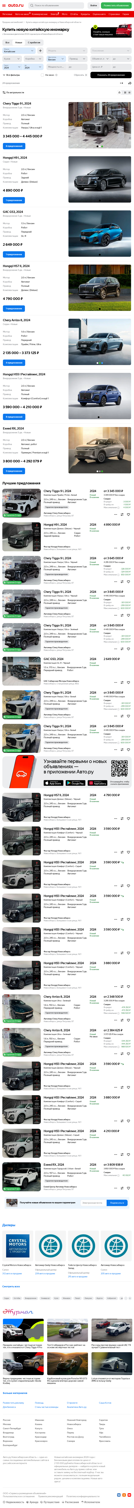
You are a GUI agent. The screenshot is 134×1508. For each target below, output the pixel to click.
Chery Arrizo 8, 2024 (16, 320)
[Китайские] (19, 50)
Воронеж (8, 1441)
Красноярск (41, 1441)
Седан (6, 1298)
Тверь (102, 1424)
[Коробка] (33, 59)
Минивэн (66, 1298)
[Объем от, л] (100, 59)
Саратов (103, 1420)
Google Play (75, 783)
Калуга (38, 1428)
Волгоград (8, 1437)
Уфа (101, 1432)
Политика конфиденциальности (82, 1496)
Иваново (39, 1420)
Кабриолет (111, 1298)
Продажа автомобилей (12, 22)
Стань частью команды (46, 1407)
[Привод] (78, 59)
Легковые (7, 14)
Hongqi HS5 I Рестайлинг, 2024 (24, 374)
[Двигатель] (56, 59)
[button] (130, 83)
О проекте (72, 1403)
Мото (64, 14)
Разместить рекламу (13, 1403)
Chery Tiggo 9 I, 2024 (17, 103)
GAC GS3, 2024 (13, 212)
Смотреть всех (11, 1286)
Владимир (8, 1432)
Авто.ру (16, 5)
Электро (54, 14)
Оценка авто (99, 14)
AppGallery (97, 783)
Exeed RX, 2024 (13, 428)
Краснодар (40, 1437)
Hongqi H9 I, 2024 (15, 157)
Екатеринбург (10, 1445)
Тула (101, 1428)
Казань (38, 1424)
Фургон (100, 1298)
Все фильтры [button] (11, 75)
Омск (70, 1428)
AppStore (53, 783)
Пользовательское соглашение (19, 1496)
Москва (7, 1424)
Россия (6, 1420)
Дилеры (8, 1225)
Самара (71, 1441)
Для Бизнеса (9, 1407)
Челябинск (105, 1437)
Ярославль (104, 1441)
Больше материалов (15, 1393)
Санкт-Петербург (12, 1428)
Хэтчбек (17, 1298)
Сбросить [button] (81, 75)
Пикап (77, 1298)
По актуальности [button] (13, 92)
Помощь (39, 1403)
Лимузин (88, 1298)
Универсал (45, 1298)
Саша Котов (105, 1403)
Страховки (114, 14)
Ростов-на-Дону (75, 1437)
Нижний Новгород (76, 1420)
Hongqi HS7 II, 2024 (16, 266)
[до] (121, 59)
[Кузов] (12, 59)
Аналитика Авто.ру (77, 1407)
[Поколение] (111, 50)
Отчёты (74, 14)
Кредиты (85, 14)
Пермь (70, 1432)
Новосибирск (74, 1424)
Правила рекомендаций (50, 1496)
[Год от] (12, 67)
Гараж (126, 14)
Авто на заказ (22, 13)
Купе (56, 1298)
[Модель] (67, 50)
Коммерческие (39, 14)
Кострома (40, 1432)
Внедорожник (30, 1298)
